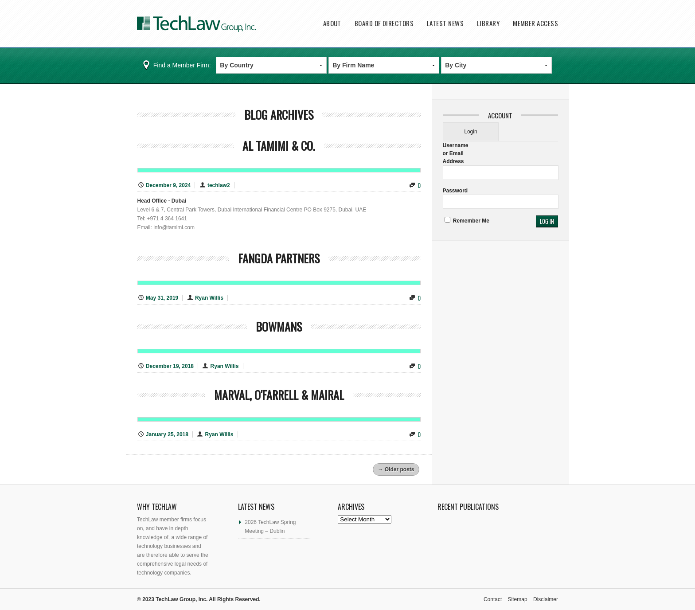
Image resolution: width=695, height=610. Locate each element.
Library (488, 23)
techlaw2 (218, 185)
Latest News (445, 23)
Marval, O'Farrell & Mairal (279, 394)
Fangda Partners (279, 258)
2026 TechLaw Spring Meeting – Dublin (270, 526)
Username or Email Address (456, 153)
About (332, 23)
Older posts (396, 469)
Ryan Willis (209, 298)
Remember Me (467, 221)
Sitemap (517, 599)
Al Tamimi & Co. (278, 145)
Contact (493, 599)
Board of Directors (384, 23)
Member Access (535, 23)
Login (470, 132)
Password (455, 191)
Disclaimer (545, 599)
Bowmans (279, 326)
